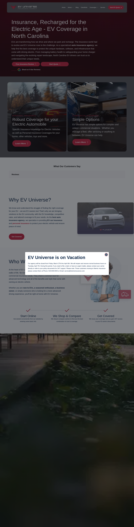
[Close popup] (106, 254)
